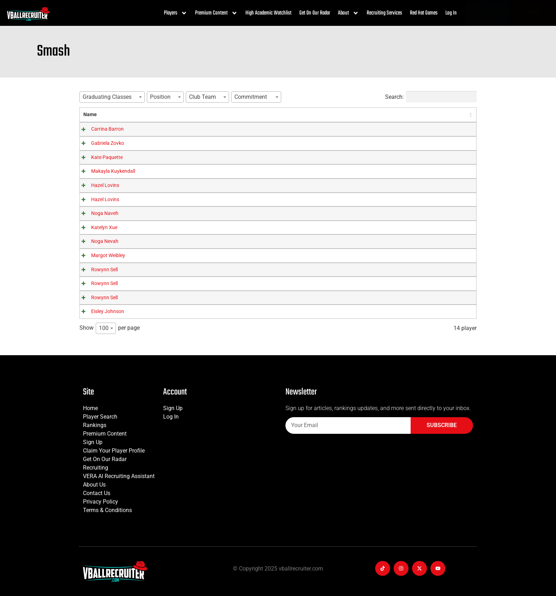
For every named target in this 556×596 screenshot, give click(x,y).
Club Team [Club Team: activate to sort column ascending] (307, 115)
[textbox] (109, 96)
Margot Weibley (100, 255)
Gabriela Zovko (99, 143)
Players (175, 13)
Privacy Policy (100, 501)
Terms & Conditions (107, 510)
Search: (431, 96)
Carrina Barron (99, 129)
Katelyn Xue (96, 228)
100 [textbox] (104, 328)
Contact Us (96, 493)
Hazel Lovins (97, 185)
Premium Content (216, 13)
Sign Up (92, 442)
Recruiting (95, 467)
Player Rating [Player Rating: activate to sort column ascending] (430, 115)
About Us (94, 484)
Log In (451, 13)
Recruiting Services (384, 13)
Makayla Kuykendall (105, 171)
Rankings (94, 425)
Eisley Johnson (99, 311)
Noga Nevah (97, 241)
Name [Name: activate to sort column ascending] (90, 115)
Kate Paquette (99, 157)
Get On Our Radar (314, 13)
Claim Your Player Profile (114, 450)
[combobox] (112, 97)
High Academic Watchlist (268, 13)
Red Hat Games (424, 13)
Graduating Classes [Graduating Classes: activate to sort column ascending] (182, 115)
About (348, 13)
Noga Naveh (97, 213)
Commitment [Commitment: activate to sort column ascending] (365, 115)
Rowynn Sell (96, 270)
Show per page (109, 328)
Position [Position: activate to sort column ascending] (256, 115)
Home (90, 408)
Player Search (100, 416)
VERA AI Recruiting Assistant (119, 476)
